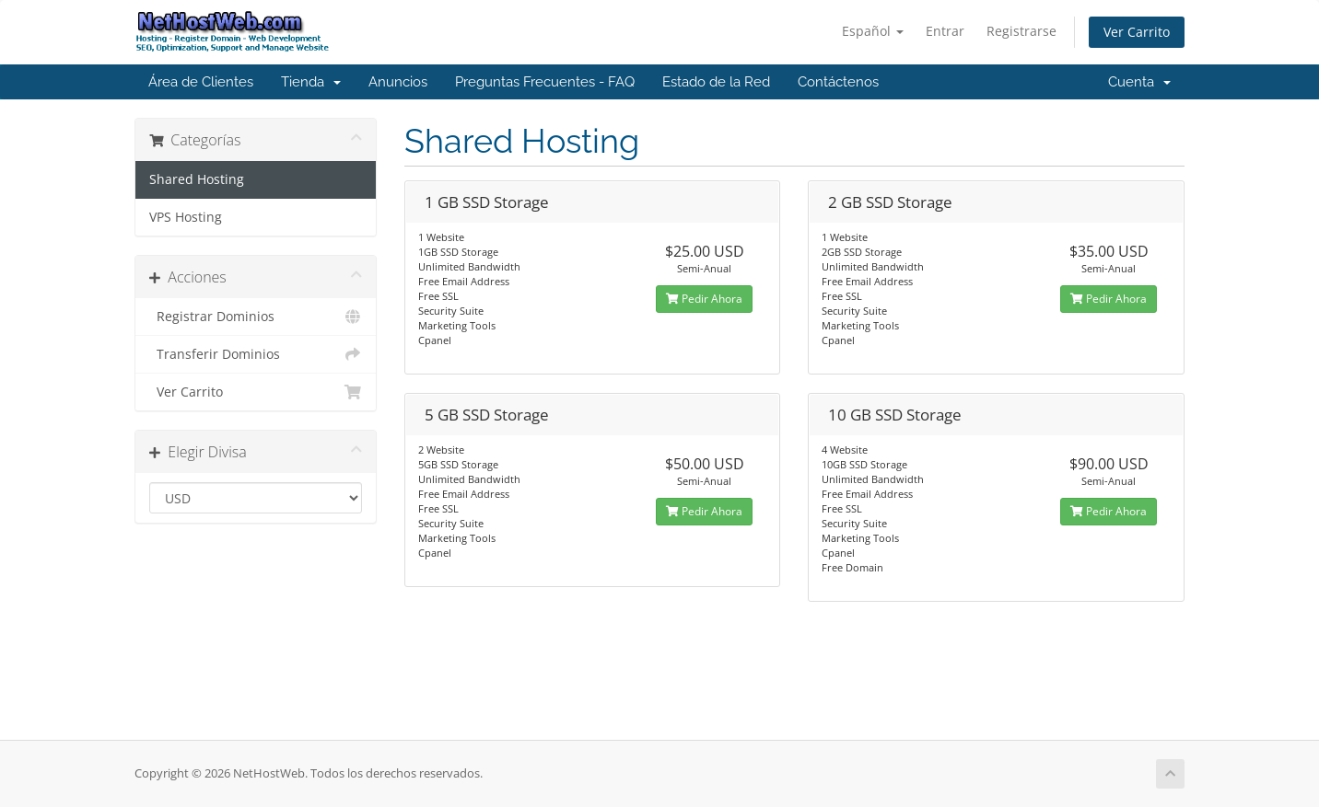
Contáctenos (838, 82)
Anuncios (397, 82)
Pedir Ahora (704, 298)
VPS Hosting (185, 217)
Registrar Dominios (255, 317)
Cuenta (1139, 82)
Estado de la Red (716, 82)
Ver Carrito (1136, 31)
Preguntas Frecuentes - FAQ (545, 82)
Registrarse (1021, 31)
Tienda (311, 82)
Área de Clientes (200, 82)
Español (873, 31)
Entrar (945, 31)
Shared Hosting (196, 179)
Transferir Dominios (255, 354)
